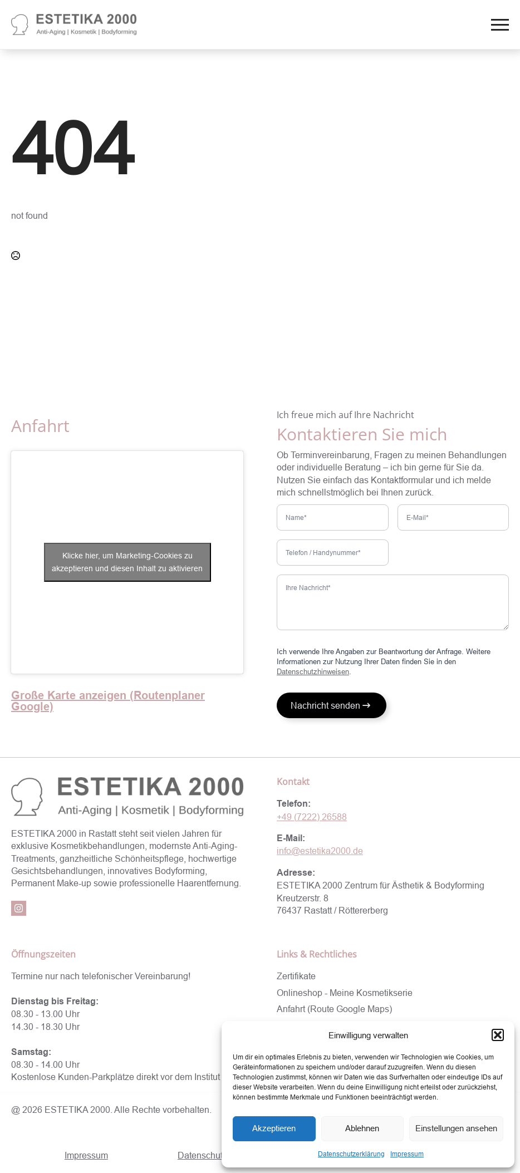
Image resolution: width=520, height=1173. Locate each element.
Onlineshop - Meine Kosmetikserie (345, 993)
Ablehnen (362, 1128)
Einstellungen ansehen (456, 1128)
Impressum (407, 1154)
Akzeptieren (274, 1128)
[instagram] (18, 908)
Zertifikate (296, 976)
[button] (497, 1035)
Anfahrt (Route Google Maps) (334, 1009)
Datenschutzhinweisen (313, 671)
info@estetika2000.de (320, 851)
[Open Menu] (500, 24)
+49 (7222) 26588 (312, 817)
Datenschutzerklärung (351, 1154)
